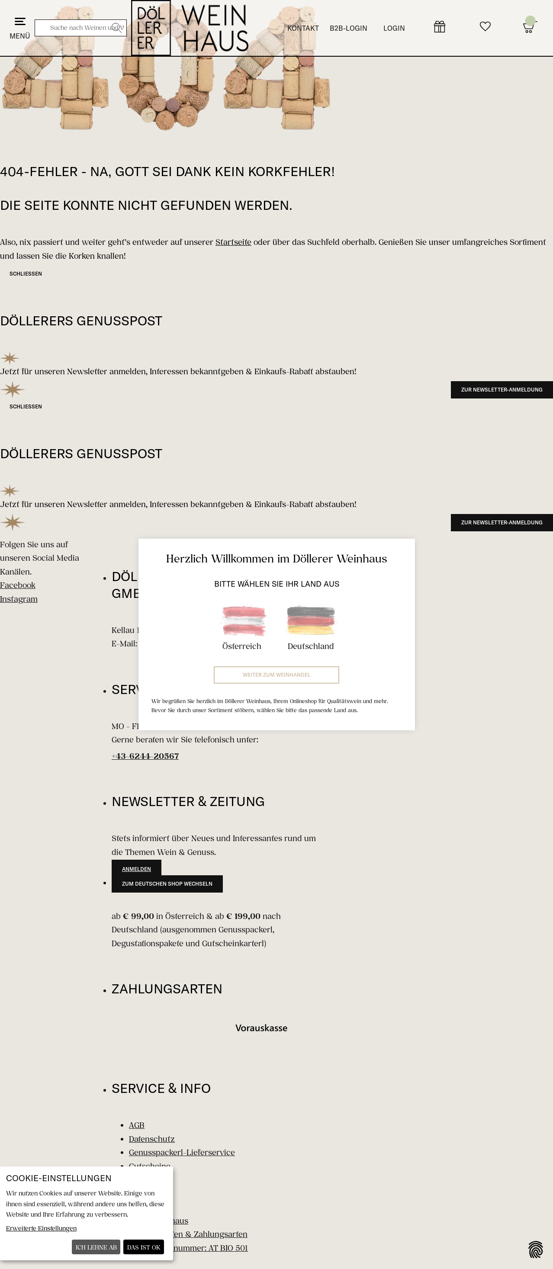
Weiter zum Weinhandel (277, 674)
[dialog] (86, 1213)
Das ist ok (144, 1247)
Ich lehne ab (96, 1247)
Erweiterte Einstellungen (41, 1228)
